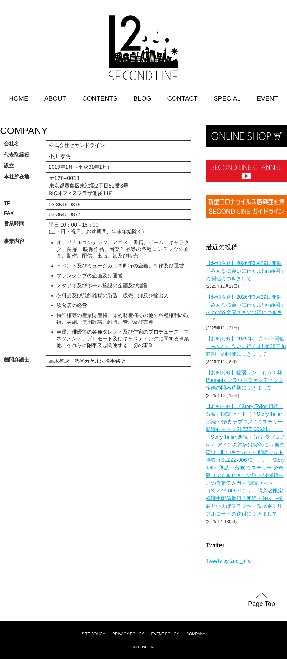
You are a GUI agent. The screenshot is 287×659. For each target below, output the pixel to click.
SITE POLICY (93, 634)
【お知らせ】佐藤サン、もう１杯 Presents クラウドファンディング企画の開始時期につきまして (244, 380)
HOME (18, 98)
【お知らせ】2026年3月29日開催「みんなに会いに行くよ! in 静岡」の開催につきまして (245, 270)
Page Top (261, 603)
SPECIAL (227, 98)
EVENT (267, 98)
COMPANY (24, 130)
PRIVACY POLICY (128, 634)
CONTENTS (99, 98)
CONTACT (182, 98)
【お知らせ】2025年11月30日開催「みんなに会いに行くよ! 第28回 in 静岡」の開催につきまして (246, 346)
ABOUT (55, 98)
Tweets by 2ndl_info (228, 561)
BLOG (142, 98)
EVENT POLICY (165, 634)
